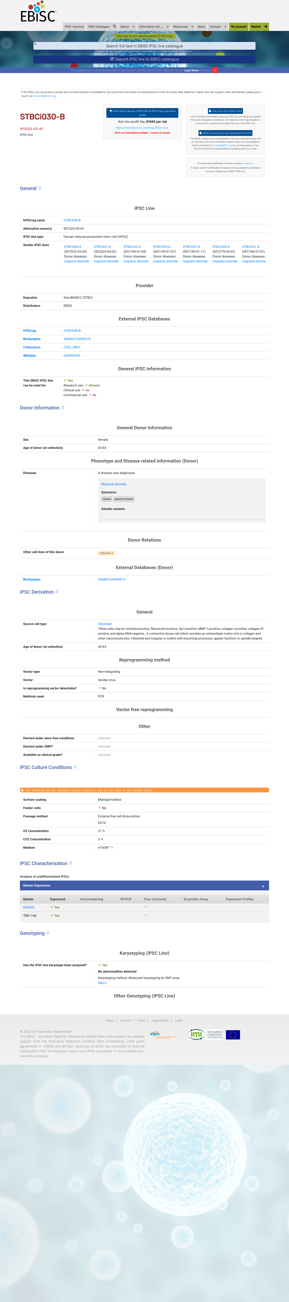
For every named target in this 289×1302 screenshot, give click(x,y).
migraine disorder (80, 352)
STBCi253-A (146, 334)
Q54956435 (75, 459)
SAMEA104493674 (81, 439)
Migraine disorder (122, 605)
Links (141, 1243)
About (115, 31)
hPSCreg (43, 429)
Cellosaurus (46, 449)
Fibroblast (111, 763)
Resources (171, 31)
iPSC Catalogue (90, 31)
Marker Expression (52, 1089)
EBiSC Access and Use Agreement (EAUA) (218, 165)
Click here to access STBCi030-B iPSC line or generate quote (143, 131)
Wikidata (43, 459)
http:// (108, 1202)
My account (226, 31)
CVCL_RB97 (75, 449)
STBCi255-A (182, 334)
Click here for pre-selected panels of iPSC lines (144, 43)
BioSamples (46, 439)
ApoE (212, 60)
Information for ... (141, 31)
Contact (206, 31)
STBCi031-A (111, 334)
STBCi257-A (217, 334)
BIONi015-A (188, 60)
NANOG (42, 1115)
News (189, 31)
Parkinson (202, 60)
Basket (247, 31)
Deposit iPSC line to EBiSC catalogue (144, 70)
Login (186, 1243)
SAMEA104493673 (119, 713)
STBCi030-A (75, 334)
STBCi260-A (253, 334)
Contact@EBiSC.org (141, 111)
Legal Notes (191, 83)
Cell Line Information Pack (217, 128)
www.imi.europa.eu (80, 1291)
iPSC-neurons (62, 31)
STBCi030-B (75, 285)
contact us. (218, 216)
